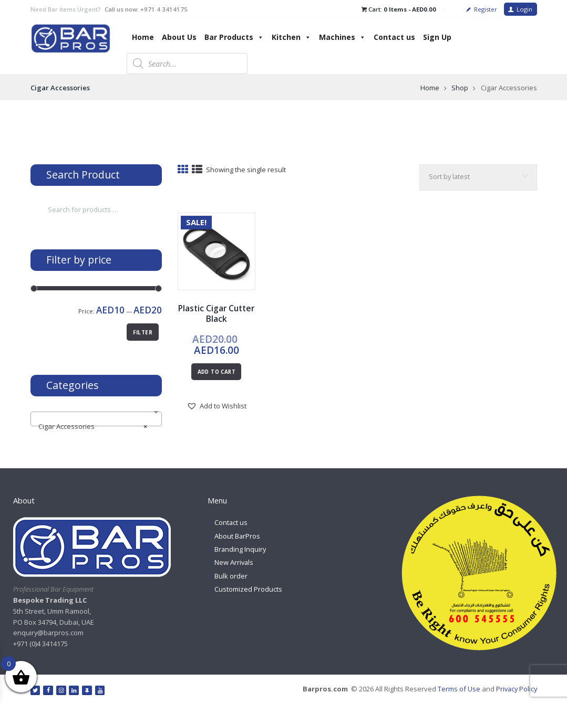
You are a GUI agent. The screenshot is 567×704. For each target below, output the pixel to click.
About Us (179, 37)
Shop (459, 87)
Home (143, 37)
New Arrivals (234, 562)
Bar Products (234, 37)
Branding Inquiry (240, 549)
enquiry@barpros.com (49, 633)
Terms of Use (457, 689)
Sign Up (437, 37)
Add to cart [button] (216, 372)
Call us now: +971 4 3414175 (146, 9)
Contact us (394, 37)
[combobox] (96, 419)
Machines (342, 37)
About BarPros (237, 536)
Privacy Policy (515, 689)
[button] (216, 406)
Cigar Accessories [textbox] (92, 426)
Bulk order (231, 576)
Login (524, 9)
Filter (142, 333)
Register (485, 9)
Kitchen (291, 37)
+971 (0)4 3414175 (40, 643)
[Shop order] (477, 177)
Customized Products (248, 589)
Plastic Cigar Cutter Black (216, 313)
